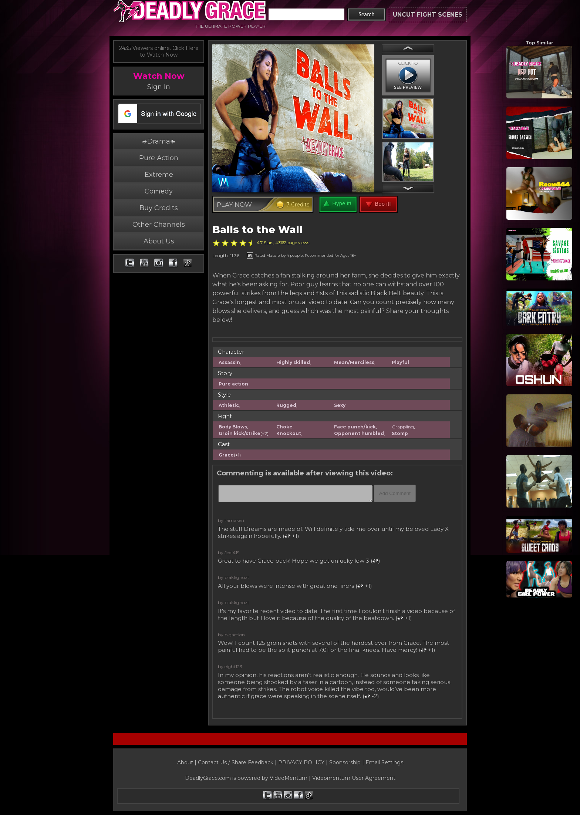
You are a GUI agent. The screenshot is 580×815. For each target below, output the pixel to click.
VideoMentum (288, 778)
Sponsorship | (347, 762)
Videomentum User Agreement (353, 778)
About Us (159, 241)
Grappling (403, 427)
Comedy (159, 191)
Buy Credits (158, 208)
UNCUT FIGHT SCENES (427, 14)
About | (187, 762)
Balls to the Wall (257, 229)
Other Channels (158, 224)
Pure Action (158, 158)
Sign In (158, 87)
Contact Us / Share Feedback (235, 762)
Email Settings (384, 762)
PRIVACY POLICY (301, 762)
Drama (159, 141)
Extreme (159, 175)
